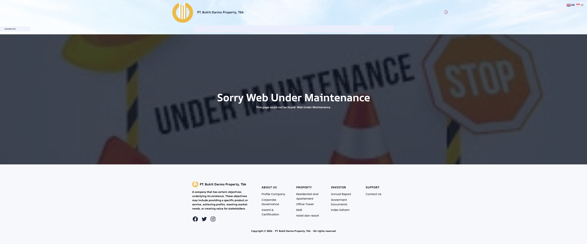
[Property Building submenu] (293, 28)
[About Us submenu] (274, 28)
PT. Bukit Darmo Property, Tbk (220, 12)
